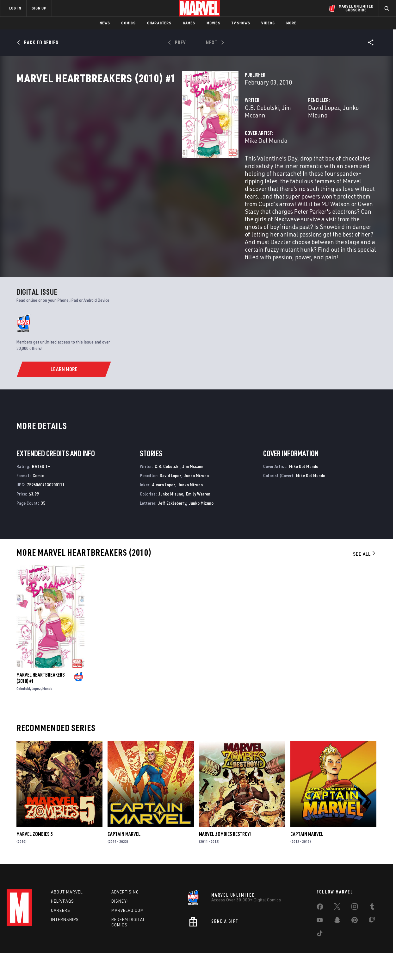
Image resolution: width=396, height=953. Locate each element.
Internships (65, 895)
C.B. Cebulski (146, 135)
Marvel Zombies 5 (34, 808)
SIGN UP (39, 8)
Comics (128, 23)
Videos (268, 23)
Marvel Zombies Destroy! (225, 808)
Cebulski (23, 663)
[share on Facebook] (320, 884)
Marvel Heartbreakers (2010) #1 (40, 652)
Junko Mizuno (303, 135)
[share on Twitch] (372, 898)
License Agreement (267, 938)
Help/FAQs (62, 877)
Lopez (36, 663)
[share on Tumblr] (372, 884)
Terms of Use (49, 938)
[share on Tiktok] (320, 911)
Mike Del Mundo (150, 160)
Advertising (125, 868)
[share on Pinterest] (354, 898)
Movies (213, 23)
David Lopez (266, 135)
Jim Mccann (181, 135)
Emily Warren (198, 468)
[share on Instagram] (354, 884)
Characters (159, 23)
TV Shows (241, 23)
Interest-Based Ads (307, 938)
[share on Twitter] (337, 884)
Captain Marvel (124, 808)
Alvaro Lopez (163, 459)
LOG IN (15, 8)
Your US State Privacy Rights (120, 938)
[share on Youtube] (320, 898)
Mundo (47, 663)
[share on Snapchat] (337, 898)
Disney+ (120, 877)
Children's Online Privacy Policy (218, 938)
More (291, 23)
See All (364, 528)
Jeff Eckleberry (172, 477)
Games (189, 23)
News (105, 23)
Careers (60, 886)
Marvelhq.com (127, 886)
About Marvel (67, 868)
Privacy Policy (78, 938)
